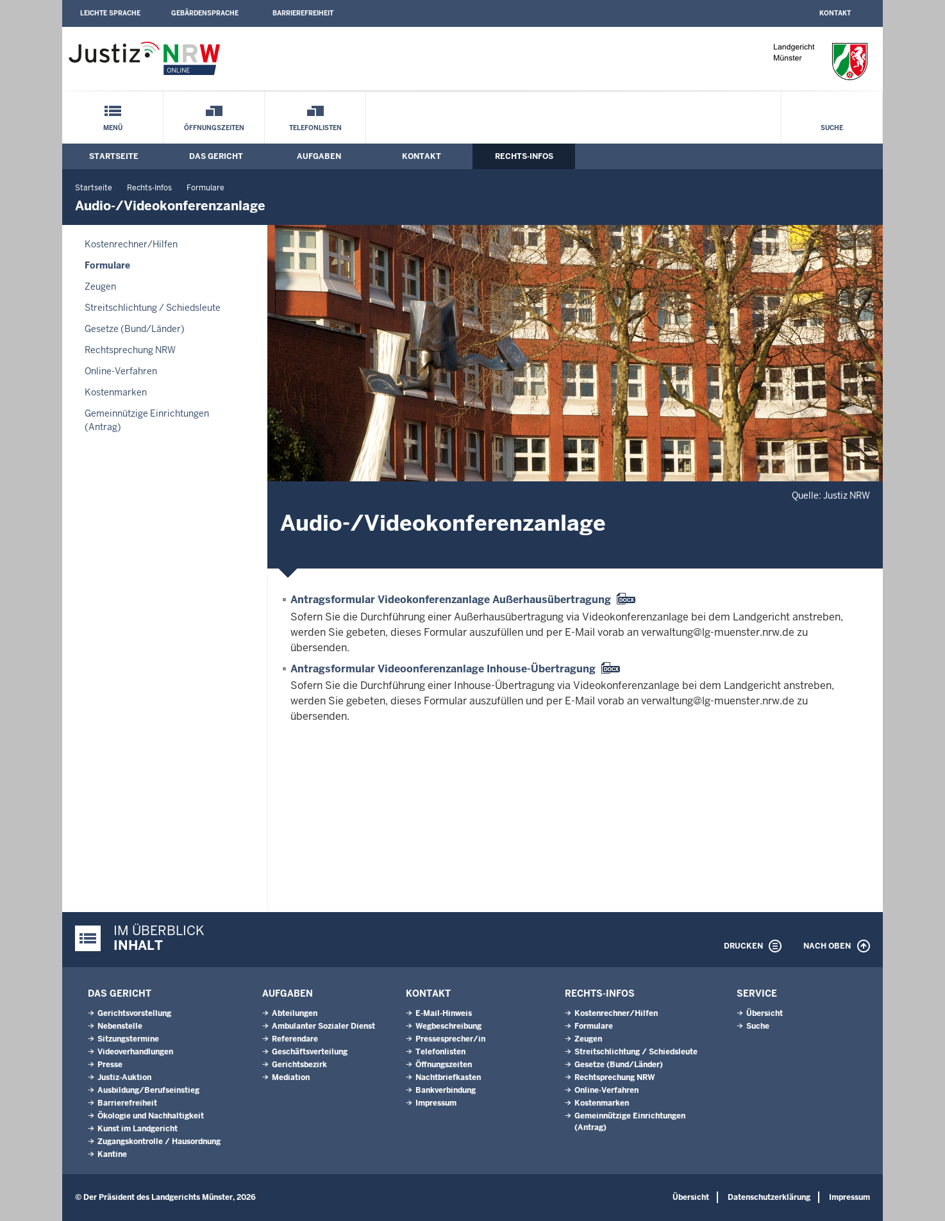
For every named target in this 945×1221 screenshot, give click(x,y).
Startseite (113, 156)
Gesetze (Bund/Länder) (135, 329)
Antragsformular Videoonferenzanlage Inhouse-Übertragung (443, 669)
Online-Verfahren (121, 371)
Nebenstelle (119, 1026)
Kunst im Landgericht (137, 1129)
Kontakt (835, 13)
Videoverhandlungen (135, 1052)
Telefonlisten (315, 128)
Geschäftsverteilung (309, 1052)
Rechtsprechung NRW (130, 350)
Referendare (295, 1039)
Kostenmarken (116, 392)
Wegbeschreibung (448, 1026)
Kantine (112, 1154)
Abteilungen (294, 1013)
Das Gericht (216, 156)
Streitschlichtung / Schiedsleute (153, 307)
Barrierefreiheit (302, 13)
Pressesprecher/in (450, 1039)
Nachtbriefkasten (448, 1077)
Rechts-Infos (524, 156)
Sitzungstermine (128, 1039)
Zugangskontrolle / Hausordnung (159, 1141)
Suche (832, 128)
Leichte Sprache (110, 13)
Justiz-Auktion (124, 1077)
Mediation (291, 1077)
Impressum (435, 1103)
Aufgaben (319, 156)
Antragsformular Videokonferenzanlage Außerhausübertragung (450, 599)
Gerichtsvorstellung (134, 1013)
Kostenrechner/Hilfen (131, 244)
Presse (109, 1064)
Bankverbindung (445, 1090)
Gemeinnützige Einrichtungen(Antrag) (147, 420)
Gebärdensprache (204, 13)
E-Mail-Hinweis (443, 1013)
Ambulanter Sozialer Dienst (323, 1026)
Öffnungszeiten (214, 128)
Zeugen (100, 286)
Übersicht (764, 1013)
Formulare (205, 188)
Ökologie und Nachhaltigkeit (150, 1116)
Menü (112, 128)
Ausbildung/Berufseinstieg (148, 1090)
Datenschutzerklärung (769, 1197)
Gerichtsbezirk (299, 1064)
